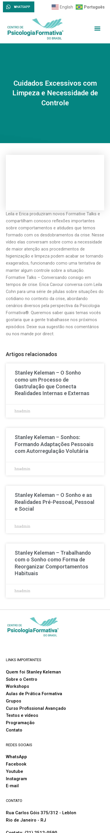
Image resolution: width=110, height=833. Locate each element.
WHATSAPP (22, 7)
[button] (97, 28)
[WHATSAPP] (8, 6)
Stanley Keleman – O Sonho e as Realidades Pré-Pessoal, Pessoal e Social (54, 502)
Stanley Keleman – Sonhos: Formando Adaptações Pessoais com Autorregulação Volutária (54, 444)
